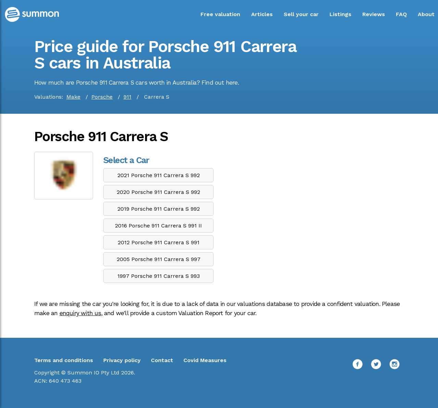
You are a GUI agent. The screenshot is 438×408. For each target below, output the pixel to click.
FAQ (401, 14)
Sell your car (301, 14)
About (426, 14)
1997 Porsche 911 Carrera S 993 (158, 276)
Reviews (373, 14)
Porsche (102, 97)
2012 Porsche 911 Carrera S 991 (158, 242)
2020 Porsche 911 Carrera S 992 (158, 192)
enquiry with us (80, 313)
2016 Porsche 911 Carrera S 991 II (158, 225)
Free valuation (220, 14)
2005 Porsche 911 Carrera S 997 (159, 259)
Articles (262, 14)
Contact (162, 360)
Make (73, 97)
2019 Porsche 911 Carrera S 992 (158, 209)
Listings (340, 14)
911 (127, 97)
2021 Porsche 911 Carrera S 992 (158, 175)
